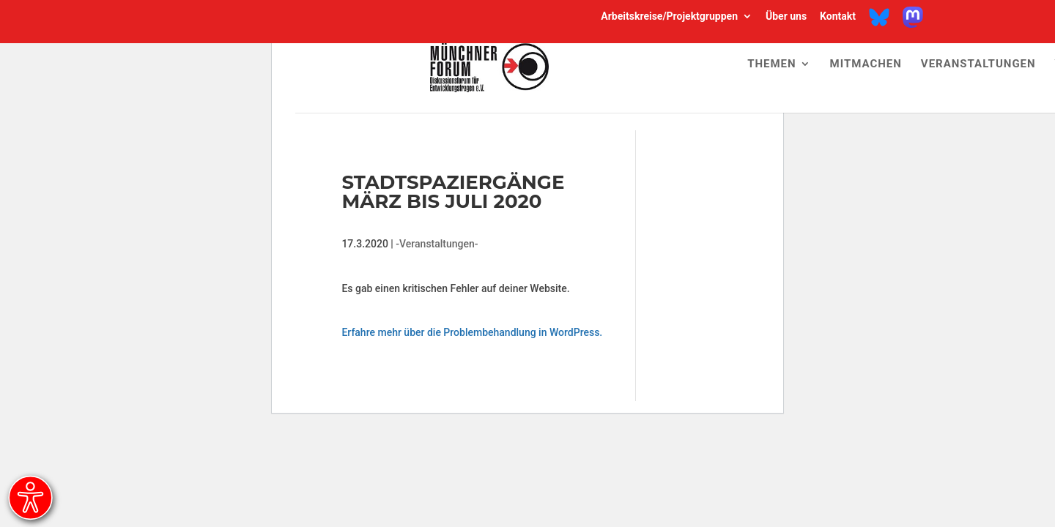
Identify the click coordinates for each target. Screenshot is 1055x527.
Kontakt (838, 17)
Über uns (786, 17)
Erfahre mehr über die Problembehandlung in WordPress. (471, 332)
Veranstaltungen (978, 64)
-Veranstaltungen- (437, 244)
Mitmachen (866, 64)
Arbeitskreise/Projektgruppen (669, 17)
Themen (771, 64)
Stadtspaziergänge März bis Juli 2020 (452, 192)
